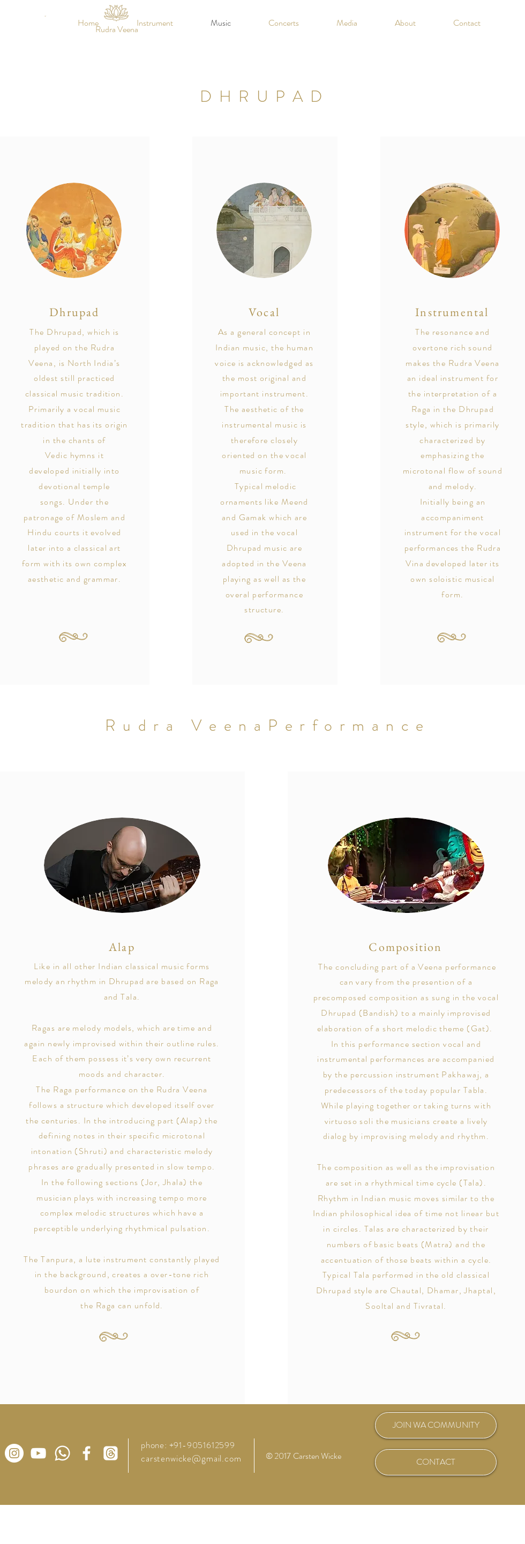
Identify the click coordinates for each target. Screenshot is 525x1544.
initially (88, 470)
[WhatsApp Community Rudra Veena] (62, 1453)
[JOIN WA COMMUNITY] (436, 1425)
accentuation (347, 1260)
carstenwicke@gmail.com (191, 1458)
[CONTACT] (436, 1462)
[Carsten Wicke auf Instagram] (14, 1453)
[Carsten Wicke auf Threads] (110, 1453)
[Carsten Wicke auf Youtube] (38, 1453)
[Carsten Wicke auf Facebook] (86, 1453)
